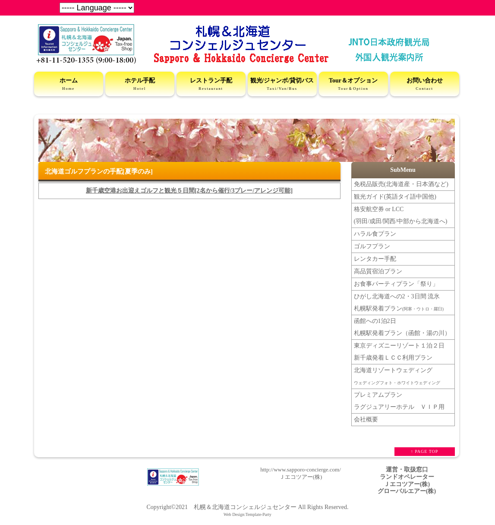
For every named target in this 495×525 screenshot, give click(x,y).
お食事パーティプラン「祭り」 (396, 284)
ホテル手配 (139, 84)
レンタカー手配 (375, 259)
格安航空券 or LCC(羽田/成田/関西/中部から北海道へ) (401, 215)
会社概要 (366, 419)
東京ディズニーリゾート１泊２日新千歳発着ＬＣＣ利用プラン (399, 351)
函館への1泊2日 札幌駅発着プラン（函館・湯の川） (402, 327)
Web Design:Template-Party (247, 514)
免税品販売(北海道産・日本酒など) (401, 184)
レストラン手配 (211, 84)
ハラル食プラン (375, 234)
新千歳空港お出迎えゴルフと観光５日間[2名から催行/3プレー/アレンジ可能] (189, 190)
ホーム (68, 84)
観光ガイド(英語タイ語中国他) (395, 196)
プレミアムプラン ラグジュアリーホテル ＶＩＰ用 (399, 401)
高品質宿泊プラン (378, 271)
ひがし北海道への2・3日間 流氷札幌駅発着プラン (399, 302)
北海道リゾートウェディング (397, 376)
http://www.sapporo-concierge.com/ (300, 469)
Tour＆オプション (353, 84)
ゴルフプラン (372, 246)
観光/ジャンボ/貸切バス (282, 84)
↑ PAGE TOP (424, 451)
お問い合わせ (424, 84)
